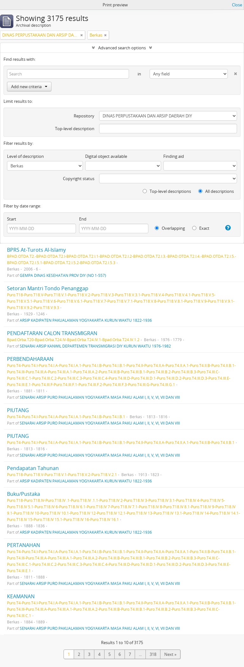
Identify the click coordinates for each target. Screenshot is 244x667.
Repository (84, 116)
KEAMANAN (21, 596)
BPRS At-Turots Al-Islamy (36, 249)
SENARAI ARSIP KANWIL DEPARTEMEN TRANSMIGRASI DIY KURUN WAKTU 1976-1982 (95, 345)
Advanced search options (122, 48)
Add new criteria (29, 86)
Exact (200, 228)
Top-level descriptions (167, 191)
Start (11, 219)
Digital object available (106, 156)
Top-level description (74, 128)
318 (153, 654)
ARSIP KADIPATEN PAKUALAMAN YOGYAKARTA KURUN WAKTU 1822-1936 (86, 320)
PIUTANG (18, 410)
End (82, 219)
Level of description (25, 156)
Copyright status (78, 178)
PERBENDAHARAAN (30, 358)
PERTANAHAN (23, 545)
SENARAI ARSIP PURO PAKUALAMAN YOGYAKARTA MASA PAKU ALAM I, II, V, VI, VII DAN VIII (100, 397)
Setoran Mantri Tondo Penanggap (47, 288)
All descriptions (216, 191)
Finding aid (173, 156)
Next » (170, 654)
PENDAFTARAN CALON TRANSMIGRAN (52, 333)
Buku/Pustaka (23, 493)
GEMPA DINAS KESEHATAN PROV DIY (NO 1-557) (63, 275)
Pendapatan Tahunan (33, 468)
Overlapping (170, 228)
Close (237, 5)
